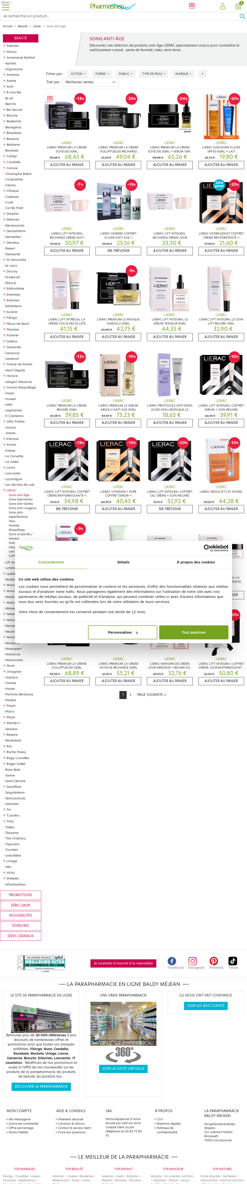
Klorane (13, 438)
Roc (9, 746)
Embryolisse (15, 288)
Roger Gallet (16, 764)
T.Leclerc (13, 815)
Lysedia (12, 573)
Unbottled (13, 855)
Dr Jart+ (11, 265)
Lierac (37, 26)
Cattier (12, 156)
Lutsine (10, 568)
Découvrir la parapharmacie (41, 1086)
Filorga (12, 317)
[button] (223, 6)
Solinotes (12, 804)
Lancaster (13, 473)
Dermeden (13, 237)
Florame (13, 329)
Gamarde (14, 347)
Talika (9, 827)
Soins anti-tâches (21, 504)
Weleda (13, 878)
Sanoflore (14, 786)
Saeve (10, 775)
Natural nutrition (232, 1180)
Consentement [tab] (51, 562)
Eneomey (13, 294)
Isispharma (13, 410)
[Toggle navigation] (6, 6)
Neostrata (13, 625)
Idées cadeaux (20, 936)
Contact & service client (74, 1128)
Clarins (10, 185)
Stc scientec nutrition (178, 1176)
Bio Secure (14, 109)
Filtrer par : (55, 74)
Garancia (12, 353)
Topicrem (12, 844)
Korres (11, 444)
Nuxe (10, 665)
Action (77, 74)
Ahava (12, 51)
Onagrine (14, 671)
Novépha (12, 643)
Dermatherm (16, 231)
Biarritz (10, 104)
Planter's (13, 723)
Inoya (9, 393)
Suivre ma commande (23, 1124)
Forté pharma (210, 1176)
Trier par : (54, 82)
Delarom (13, 219)
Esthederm (13, 306)
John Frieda (16, 421)
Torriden (11, 849)
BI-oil (9, 98)
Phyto (11, 717)
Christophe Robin (18, 174)
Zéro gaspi (20, 905)
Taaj (10, 821)
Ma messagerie (19, 1119)
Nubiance (12, 654)
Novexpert (13, 648)
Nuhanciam (14, 660)
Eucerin (12, 312)
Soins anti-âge (19, 495)
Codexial (12, 196)
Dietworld (12, 254)
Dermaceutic (15, 225)
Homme (14, 525)
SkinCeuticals (15, 798)
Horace (12, 376)
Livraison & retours (71, 1124)
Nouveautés (20, 915)
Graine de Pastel (19, 364)
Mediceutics (14, 597)
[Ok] (243, 16)
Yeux (12, 521)
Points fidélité (18, 1132)
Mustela (120, 1180)
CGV (160, 1119)
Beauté (22, 26)
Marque (182, 74)
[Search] (120, 16)
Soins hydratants (21, 499)
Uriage (12, 861)
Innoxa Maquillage (21, 387)
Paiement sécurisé (70, 1119)
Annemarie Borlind (21, 57)
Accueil (8, 26)
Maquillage (17, 530)
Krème (10, 450)
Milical (173, 1180)
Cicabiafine (14, 179)
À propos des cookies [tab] (196, 562)
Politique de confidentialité (167, 1130)
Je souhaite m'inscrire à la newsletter (123, 963)
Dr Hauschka (16, 259)
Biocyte (12, 115)
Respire (12, 734)
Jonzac (10, 427)
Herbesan (229, 1176)
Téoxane (12, 833)
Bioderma (14, 121)
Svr (9, 809)
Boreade (12, 150)
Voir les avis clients (206, 1006)
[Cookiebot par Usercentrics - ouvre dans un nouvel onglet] (207, 548)
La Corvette (14, 456)
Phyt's (9, 711)
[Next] (151, 695)
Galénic (12, 341)
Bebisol (107, 1180)
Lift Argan (13, 562)
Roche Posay (16, 752)
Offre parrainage (21, 1128)
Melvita (12, 602)
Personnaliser (123, 632)
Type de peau (152, 74)
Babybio (132, 1176)
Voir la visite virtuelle (123, 1068)
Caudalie (14, 162)
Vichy (11, 872)
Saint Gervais (15, 781)
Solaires (14, 543)
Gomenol (12, 358)
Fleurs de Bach (18, 323)
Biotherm (13, 144)
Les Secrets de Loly (19, 484)
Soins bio (20, 925)
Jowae (10, 433)
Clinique (13, 190)
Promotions (20, 895)
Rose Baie (12, 769)
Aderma (13, 45)
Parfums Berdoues (19, 694)
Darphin (13, 213)
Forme (101, 74)
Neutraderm (14, 631)
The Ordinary (15, 838)
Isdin (9, 404)
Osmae (10, 683)
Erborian (13, 300)
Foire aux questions (72, 1132)
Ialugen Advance (18, 382)
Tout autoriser (194, 632)
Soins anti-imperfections (18, 514)
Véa (8, 867)
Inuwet (10, 399)
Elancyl (10, 283)
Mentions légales (169, 1124)
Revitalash (13, 740)
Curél (9, 202)
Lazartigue (13, 479)
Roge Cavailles (18, 758)
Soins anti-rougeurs (22, 508)
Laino (11, 467)
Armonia (13, 74)
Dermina (13, 242)
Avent (120, 1176)
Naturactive (208, 1180)
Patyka (10, 700)
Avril (10, 86)
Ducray (12, 271)
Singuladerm (15, 792)
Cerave (12, 168)
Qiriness (11, 729)
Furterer (13, 335)
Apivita (10, 63)
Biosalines (14, 133)
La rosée (12, 461)
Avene (11, 80)
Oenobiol (159, 1180)
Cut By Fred (14, 208)
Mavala (13, 591)
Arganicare (14, 69)
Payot (11, 705)
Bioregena (13, 127)
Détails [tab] (123, 562)
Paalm (10, 688)
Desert (10, 248)
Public (124, 74)
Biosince (13, 139)
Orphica (11, 677)
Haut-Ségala (15, 370)
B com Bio (14, 92)
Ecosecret (12, 277)
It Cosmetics (14, 416)
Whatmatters (15, 884)
